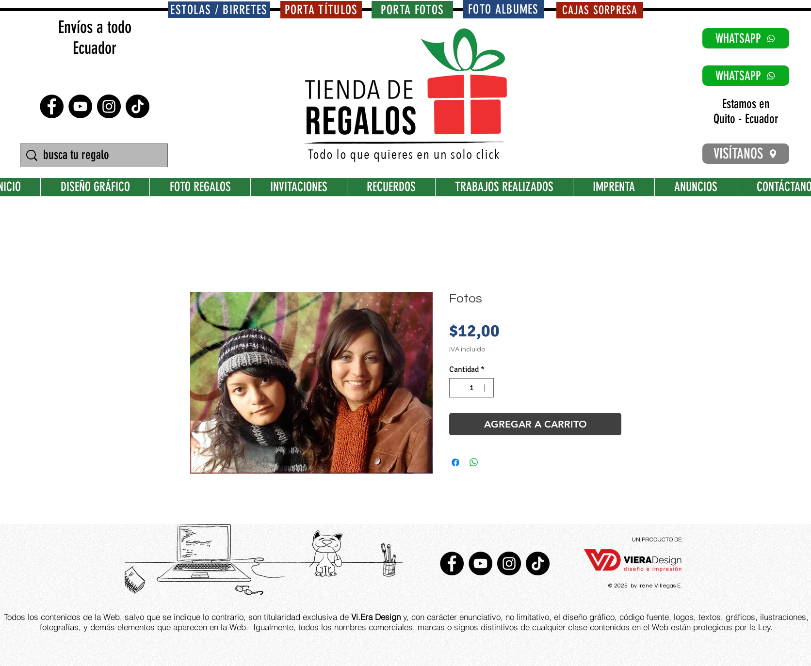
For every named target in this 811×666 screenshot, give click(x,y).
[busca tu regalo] (95, 155)
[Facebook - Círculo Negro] (52, 106)
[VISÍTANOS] (745, 153)
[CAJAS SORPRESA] (599, 10)
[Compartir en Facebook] (455, 462)
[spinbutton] (471, 388)
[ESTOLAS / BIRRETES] (219, 9)
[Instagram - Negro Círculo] (109, 106)
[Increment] (485, 388)
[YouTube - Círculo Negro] (80, 106)
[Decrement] (457, 388)
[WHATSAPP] (745, 38)
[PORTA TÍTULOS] (321, 9)
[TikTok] (137, 106)
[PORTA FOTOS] (412, 9)
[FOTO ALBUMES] (503, 9)
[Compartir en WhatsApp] (474, 462)
